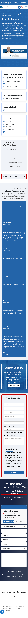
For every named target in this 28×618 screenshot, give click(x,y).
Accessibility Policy (8, 604)
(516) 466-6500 (8, 518)
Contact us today (14, 385)
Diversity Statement (7, 608)
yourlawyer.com (9, 451)
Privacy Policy (20, 608)
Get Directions (8, 521)
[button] (22, 7)
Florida (5, 544)
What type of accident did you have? (13, 426)
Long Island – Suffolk (9, 526)
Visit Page (18, 521)
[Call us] (19, 7)
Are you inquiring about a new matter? (13, 420)
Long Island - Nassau (9, 507)
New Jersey (6, 548)
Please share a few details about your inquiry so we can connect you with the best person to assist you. (13, 434)
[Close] (27, 2)
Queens (5, 535)
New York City (7, 531)
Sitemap (8, 610)
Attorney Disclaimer (7, 606)
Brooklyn (5, 540)
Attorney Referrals (20, 606)
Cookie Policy (20, 604)
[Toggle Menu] (26, 7)
